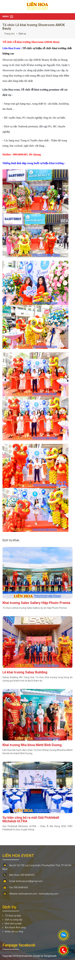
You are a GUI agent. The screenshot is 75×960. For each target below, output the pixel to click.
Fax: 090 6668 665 (15, 887)
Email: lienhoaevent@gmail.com (22, 881)
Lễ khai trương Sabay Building (24, 672)
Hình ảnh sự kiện (13, 923)
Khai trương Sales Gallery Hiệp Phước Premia (36, 603)
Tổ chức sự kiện (13, 915)
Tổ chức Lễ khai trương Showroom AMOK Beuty (33, 27)
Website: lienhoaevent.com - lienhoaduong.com (30, 893)
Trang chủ (9, 33)
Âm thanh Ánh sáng (15, 927)
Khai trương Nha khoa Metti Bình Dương (32, 745)
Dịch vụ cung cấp (13, 919)
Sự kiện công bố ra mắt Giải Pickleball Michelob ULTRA (30, 819)
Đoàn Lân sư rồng (14, 931)
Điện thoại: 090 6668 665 (18, 875)
